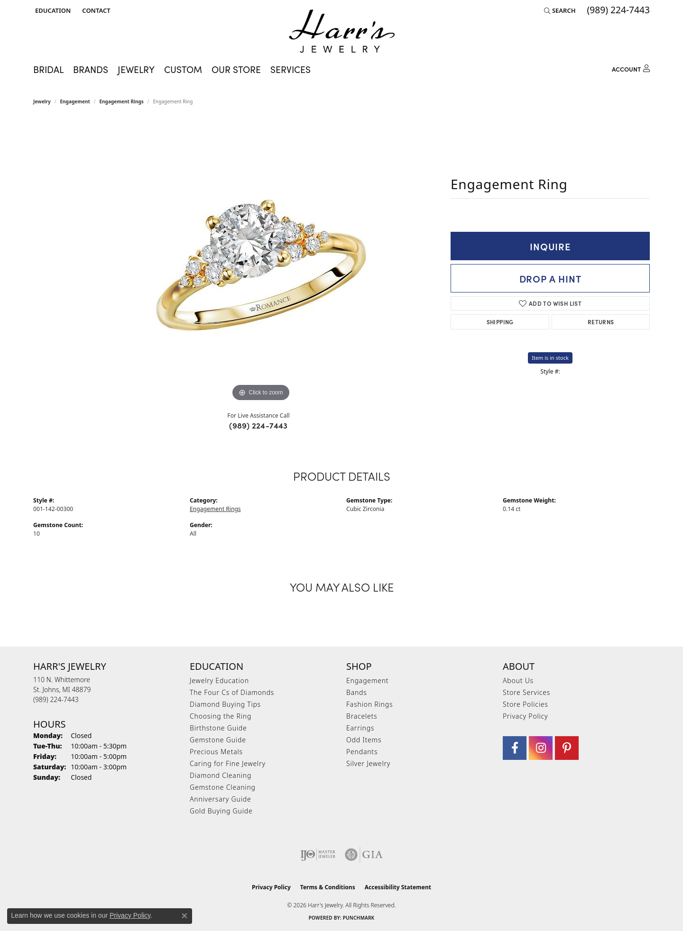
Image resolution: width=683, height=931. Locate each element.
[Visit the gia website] (364, 855)
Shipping (500, 322)
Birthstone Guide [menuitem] (218, 727)
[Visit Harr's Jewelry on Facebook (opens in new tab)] (514, 748)
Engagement (75, 101)
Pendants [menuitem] (362, 751)
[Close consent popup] (184, 916)
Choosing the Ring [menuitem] (220, 716)
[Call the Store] (56, 699)
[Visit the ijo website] (318, 855)
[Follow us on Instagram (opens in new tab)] (541, 748)
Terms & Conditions (327, 887)
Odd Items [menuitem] (363, 739)
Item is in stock (550, 357)
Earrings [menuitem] (360, 727)
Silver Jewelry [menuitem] (368, 763)
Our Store (236, 69)
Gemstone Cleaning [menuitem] (223, 787)
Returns (601, 322)
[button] (52, 10)
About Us (518, 680)
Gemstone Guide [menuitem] (218, 739)
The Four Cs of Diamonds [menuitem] (232, 692)
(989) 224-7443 (258, 425)
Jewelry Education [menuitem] (219, 680)
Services (290, 69)
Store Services (526, 692)
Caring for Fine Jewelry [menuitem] (228, 763)
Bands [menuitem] (356, 692)
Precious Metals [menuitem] (216, 751)
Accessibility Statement (398, 887)
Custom (183, 69)
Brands (90, 69)
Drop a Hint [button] (550, 278)
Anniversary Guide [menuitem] (220, 798)
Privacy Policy (525, 716)
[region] (261, 261)
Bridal (48, 69)
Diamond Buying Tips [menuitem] (225, 704)
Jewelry (136, 69)
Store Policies (525, 704)
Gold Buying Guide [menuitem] (221, 810)
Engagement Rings (122, 101)
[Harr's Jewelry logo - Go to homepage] (341, 31)
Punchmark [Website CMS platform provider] (359, 917)
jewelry (42, 101)
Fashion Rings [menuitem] (369, 704)
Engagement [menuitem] (367, 680)
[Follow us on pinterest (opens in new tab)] (567, 748)
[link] (95, 10)
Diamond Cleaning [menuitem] (220, 775)
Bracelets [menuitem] (361, 716)
